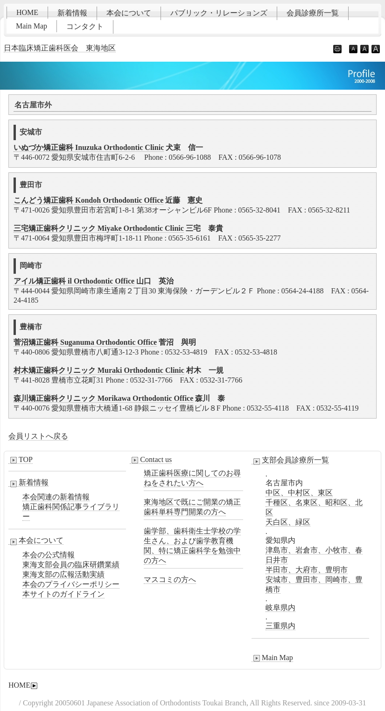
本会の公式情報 (48, 555)
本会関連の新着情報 (56, 497)
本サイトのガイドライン (63, 594)
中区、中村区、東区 (299, 493)
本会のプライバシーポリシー (70, 584)
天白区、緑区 (288, 522)
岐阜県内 (280, 607)
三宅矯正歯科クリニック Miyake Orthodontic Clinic (99, 228)
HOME (27, 12)
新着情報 (72, 13)
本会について (128, 13)
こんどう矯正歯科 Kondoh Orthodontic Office (88, 200)
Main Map (31, 26)
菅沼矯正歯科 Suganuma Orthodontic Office (85, 342)
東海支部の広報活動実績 (63, 574)
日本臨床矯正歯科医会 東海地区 (60, 48)
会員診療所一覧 (313, 13)
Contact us (151, 459)
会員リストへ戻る (38, 436)
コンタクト (85, 26)
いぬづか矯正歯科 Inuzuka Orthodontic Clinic (89, 147)
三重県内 (280, 626)
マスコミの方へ (170, 579)
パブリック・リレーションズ (218, 13)
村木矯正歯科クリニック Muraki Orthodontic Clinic (99, 370)
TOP (20, 459)
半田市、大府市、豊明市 (307, 570)
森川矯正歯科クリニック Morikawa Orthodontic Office (103, 398)
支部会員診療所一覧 (290, 460)
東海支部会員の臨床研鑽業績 (70, 565)
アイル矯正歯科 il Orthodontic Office (74, 281)
